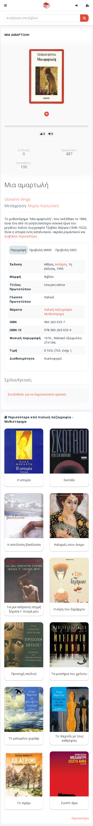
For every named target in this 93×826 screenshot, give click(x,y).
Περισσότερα (80, 818)
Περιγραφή (18, 250)
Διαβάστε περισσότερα (20, 236)
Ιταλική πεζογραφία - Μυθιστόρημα (59, 311)
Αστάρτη (61, 264)
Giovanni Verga (17, 199)
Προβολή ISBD (66, 250)
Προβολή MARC (40, 250)
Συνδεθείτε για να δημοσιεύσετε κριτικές (37, 394)
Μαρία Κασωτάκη (43, 205)
